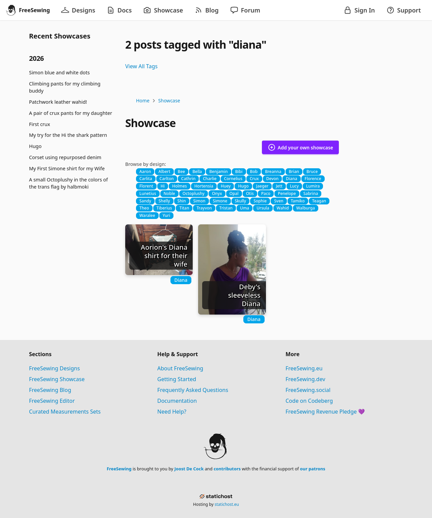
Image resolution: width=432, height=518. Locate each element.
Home (143, 100)
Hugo (35, 146)
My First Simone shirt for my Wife (67, 168)
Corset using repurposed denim (65, 157)
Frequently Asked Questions (192, 390)
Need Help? (171, 411)
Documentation (177, 400)
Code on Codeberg (309, 400)
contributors (227, 469)
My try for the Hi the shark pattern (68, 135)
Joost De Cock (189, 469)
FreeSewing (119, 469)
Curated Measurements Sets (65, 411)
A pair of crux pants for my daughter (70, 113)
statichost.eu (227, 504)
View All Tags (141, 66)
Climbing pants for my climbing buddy (65, 87)
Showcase (169, 100)
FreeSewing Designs (54, 368)
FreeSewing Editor (52, 400)
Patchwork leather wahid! (58, 102)
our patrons (312, 469)
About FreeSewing (180, 368)
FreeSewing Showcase (57, 379)
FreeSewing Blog (50, 390)
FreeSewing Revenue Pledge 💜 (325, 411)
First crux (39, 124)
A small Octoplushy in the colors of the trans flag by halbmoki (68, 183)
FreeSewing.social (308, 390)
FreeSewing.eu (304, 368)
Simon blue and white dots (59, 72)
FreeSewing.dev (305, 379)
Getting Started (176, 379)
